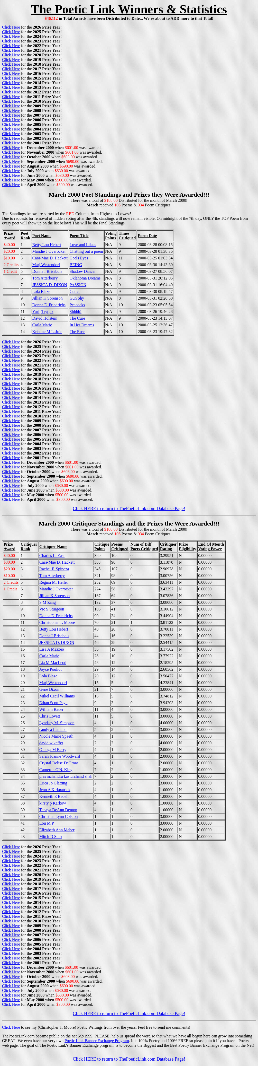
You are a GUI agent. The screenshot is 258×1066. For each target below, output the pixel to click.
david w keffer (51, 743)
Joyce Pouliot (50, 669)
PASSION (78, 285)
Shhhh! (75, 311)
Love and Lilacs (83, 244)
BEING (76, 265)
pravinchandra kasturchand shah (65, 776)
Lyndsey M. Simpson (56, 723)
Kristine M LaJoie (47, 331)
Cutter (75, 291)
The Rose (77, 331)
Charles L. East (51, 555)
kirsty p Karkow (52, 803)
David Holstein (44, 318)
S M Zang (47, 602)
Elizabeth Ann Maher (57, 830)
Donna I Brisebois (47, 271)
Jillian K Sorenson (47, 298)
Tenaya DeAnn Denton (58, 810)
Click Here (11, 27)
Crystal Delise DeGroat (58, 763)
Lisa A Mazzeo (51, 649)
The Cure (77, 318)
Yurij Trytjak (42, 311)
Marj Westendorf (46, 265)
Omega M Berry (52, 749)
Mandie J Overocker (49, 251)
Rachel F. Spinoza (54, 569)
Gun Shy (77, 298)
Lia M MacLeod (52, 662)
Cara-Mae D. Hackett (50, 258)
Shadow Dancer (83, 271)
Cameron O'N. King (55, 769)
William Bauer (51, 709)
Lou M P (46, 823)
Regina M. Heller (53, 582)
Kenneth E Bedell (54, 796)
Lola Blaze (41, 291)
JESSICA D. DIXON (49, 285)
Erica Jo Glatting (53, 783)
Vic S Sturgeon (51, 609)
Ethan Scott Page (53, 703)
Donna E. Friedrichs (49, 305)
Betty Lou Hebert (46, 244)
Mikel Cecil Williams (57, 696)
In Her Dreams (82, 325)
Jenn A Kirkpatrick (54, 790)
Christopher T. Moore (57, 622)
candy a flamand (53, 729)
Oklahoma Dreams (85, 278)
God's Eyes (79, 258)
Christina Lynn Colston (58, 816)
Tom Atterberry (45, 278)
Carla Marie (42, 325)
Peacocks (77, 305)
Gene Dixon (49, 689)
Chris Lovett (49, 716)
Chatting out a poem (86, 251)
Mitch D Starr (50, 836)
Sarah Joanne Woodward (59, 756)
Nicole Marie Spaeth (56, 736)
